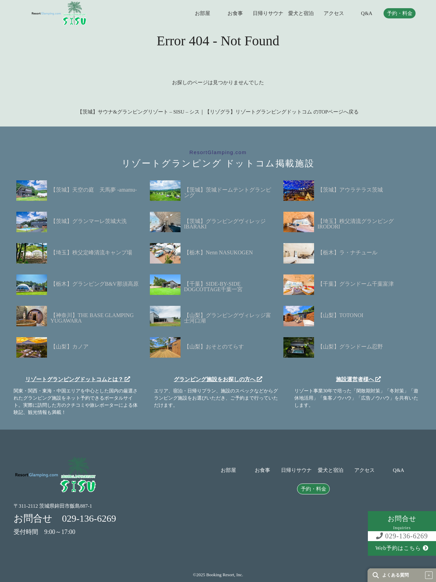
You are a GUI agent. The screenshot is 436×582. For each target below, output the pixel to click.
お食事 (235, 13)
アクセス (334, 13)
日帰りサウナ (268, 13)
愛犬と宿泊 (301, 13)
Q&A (366, 13)
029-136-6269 (402, 536)
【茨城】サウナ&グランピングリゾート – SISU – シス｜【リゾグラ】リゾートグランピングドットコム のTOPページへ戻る (218, 112)
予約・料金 (399, 13)
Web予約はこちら (402, 548)
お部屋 (202, 13)
